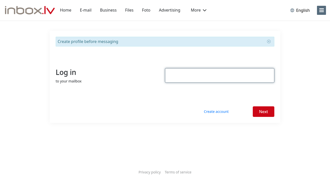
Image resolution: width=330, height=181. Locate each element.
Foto (146, 10)
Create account (216, 111)
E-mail (86, 10)
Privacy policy (149, 172)
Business (108, 10)
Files (129, 10)
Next (263, 111)
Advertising (169, 10)
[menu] (321, 10)
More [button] (198, 10)
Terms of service (178, 172)
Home (65, 10)
